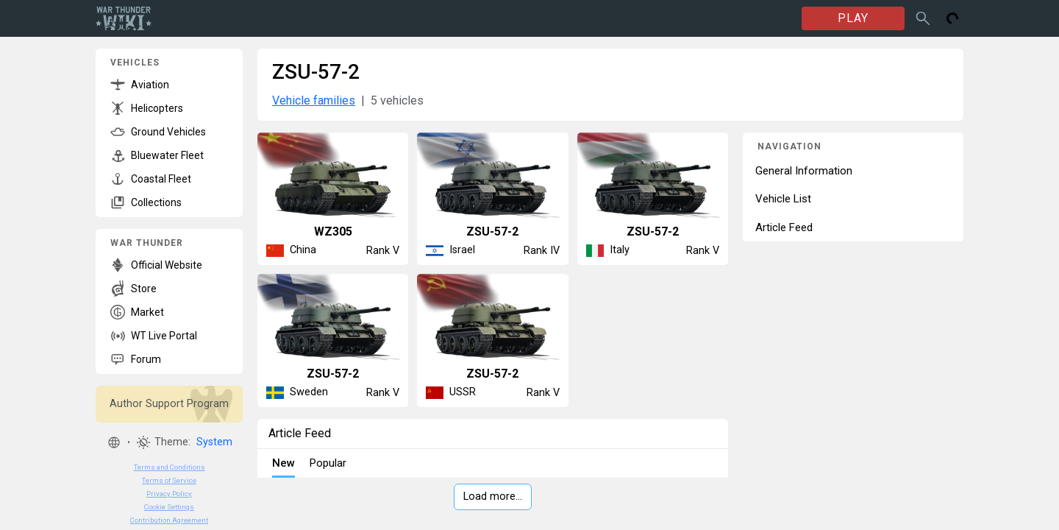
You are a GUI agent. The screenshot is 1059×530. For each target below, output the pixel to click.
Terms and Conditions (169, 467)
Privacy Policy (169, 494)
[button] (114, 442)
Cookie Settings (169, 507)
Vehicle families (313, 100)
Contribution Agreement (169, 520)
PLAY (853, 18)
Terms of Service (169, 480)
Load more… (492, 496)
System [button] (214, 442)
